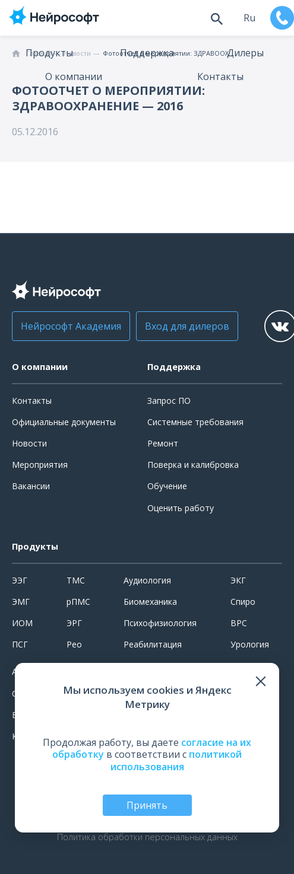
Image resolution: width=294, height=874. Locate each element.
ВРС (238, 623)
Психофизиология (160, 623)
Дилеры (245, 52)
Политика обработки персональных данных (147, 837)
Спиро (242, 601)
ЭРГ (74, 623)
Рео (74, 644)
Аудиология (147, 580)
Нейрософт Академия (71, 326)
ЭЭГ (19, 580)
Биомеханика (150, 601)
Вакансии (31, 486)
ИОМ (22, 623)
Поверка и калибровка (193, 464)
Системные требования (195, 422)
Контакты (220, 76)
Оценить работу (180, 507)
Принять (147, 805)
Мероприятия (40, 464)
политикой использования (176, 760)
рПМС (78, 601)
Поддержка (147, 52)
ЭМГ (21, 601)
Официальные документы (64, 422)
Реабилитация (153, 644)
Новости (29, 443)
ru (249, 18)
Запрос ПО (169, 400)
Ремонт (162, 443)
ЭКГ (238, 580)
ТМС (76, 580)
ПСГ (20, 644)
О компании (73, 76)
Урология (249, 644)
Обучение (167, 486)
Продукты (49, 52)
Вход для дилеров (187, 326)
